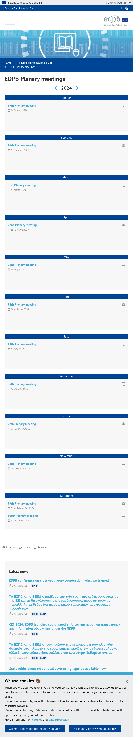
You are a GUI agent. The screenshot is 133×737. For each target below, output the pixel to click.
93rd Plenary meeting (22, 265)
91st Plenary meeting (22, 185)
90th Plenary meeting (22, 145)
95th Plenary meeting (22, 344)
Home (8, 63)
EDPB (35, 585)
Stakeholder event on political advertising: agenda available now (57, 668)
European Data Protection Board (20, 8)
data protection (59, 719)
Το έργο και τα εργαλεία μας (34, 63)
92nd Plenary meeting (22, 225)
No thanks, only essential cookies (95, 729)
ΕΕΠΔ (43, 613)
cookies (37, 719)
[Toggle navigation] (10, 21)
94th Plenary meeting (22, 304)
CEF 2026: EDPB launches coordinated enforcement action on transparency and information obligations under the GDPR (64, 626)
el (122, 8)
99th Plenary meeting (22, 503)
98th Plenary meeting (22, 464)
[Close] (126, 681)
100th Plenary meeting (23, 515)
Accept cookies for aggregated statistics (34, 729)
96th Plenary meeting (22, 384)
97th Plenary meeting (22, 424)
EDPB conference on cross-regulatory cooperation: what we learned (59, 580)
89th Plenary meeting (22, 105)
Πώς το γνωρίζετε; (117, 2)
